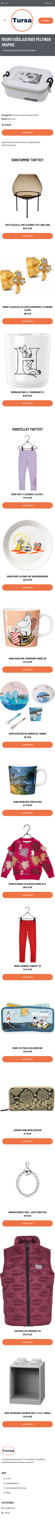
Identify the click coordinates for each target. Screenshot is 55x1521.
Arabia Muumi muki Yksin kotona (27, 801)
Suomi (6, 3)
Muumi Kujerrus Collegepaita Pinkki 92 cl (27, 883)
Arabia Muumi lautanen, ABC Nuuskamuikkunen (27, 576)
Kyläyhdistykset (12, 1483)
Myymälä (46, 20)
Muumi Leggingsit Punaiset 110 (27, 966)
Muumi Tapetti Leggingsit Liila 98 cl (27, 494)
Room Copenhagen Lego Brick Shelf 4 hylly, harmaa (27, 1413)
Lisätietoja (27, 132)
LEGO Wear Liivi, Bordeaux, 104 (27, 1331)
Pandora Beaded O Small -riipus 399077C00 (27, 1212)
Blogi (8, 1492)
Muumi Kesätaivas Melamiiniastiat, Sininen (27, 733)
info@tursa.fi (48, 3)
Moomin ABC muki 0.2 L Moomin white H (27, 392)
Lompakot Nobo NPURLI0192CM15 (28, 1130)
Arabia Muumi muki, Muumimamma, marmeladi (27, 658)
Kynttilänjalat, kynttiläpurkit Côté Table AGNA (27, 224)
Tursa (8, 1478)
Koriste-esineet (18, 115)
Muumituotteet (32, 115)
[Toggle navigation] (5, 20)
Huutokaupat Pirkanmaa (16, 1488)
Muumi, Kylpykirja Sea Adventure (28, 1048)
